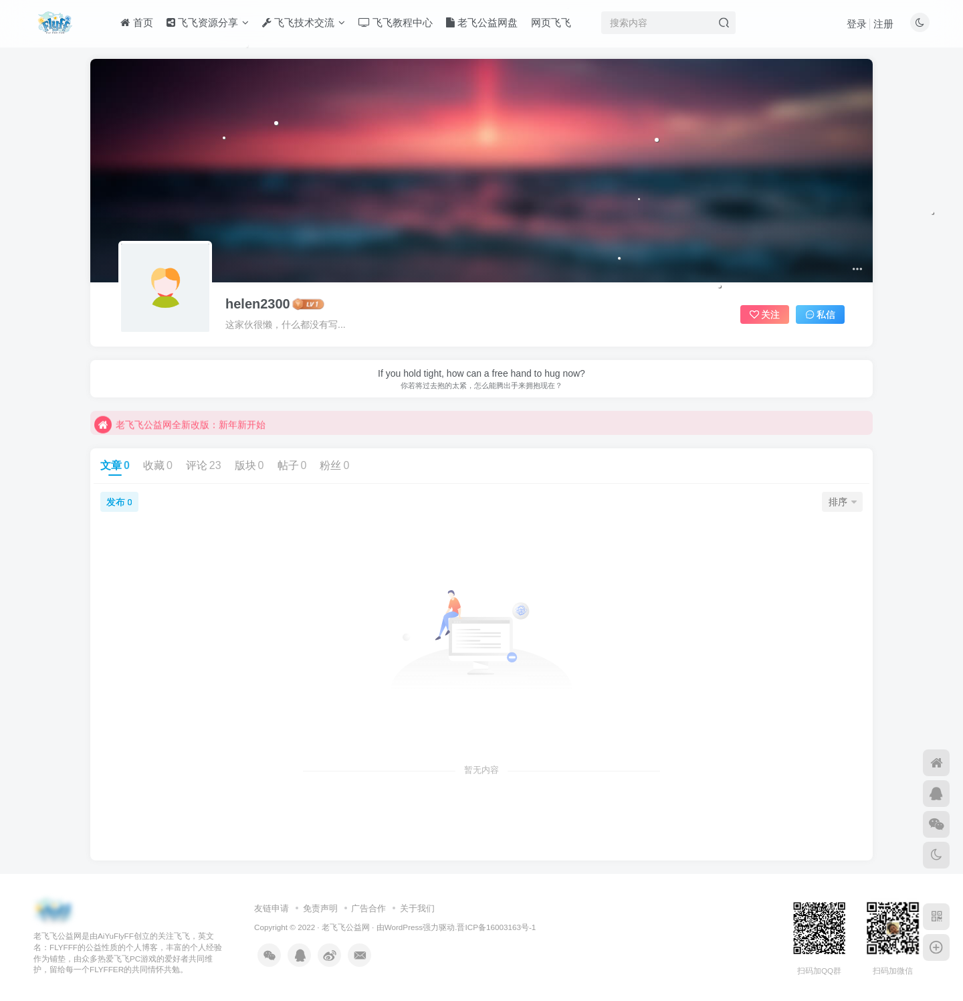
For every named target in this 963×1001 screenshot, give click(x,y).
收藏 (158, 465)
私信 (820, 314)
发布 (119, 501)
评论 (203, 465)
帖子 (292, 465)
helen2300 (257, 303)
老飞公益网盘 (482, 22)
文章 (115, 465)
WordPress (404, 927)
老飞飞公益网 (346, 927)
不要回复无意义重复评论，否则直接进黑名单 (198, 412)
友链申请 (271, 908)
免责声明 (320, 908)
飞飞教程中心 (395, 22)
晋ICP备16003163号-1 (496, 927)
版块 (249, 465)
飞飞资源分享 (208, 22)
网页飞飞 (551, 22)
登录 (857, 23)
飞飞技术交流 (303, 22)
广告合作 (368, 908)
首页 (136, 22)
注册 (883, 23)
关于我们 (417, 908)
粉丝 (334, 465)
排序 (843, 501)
